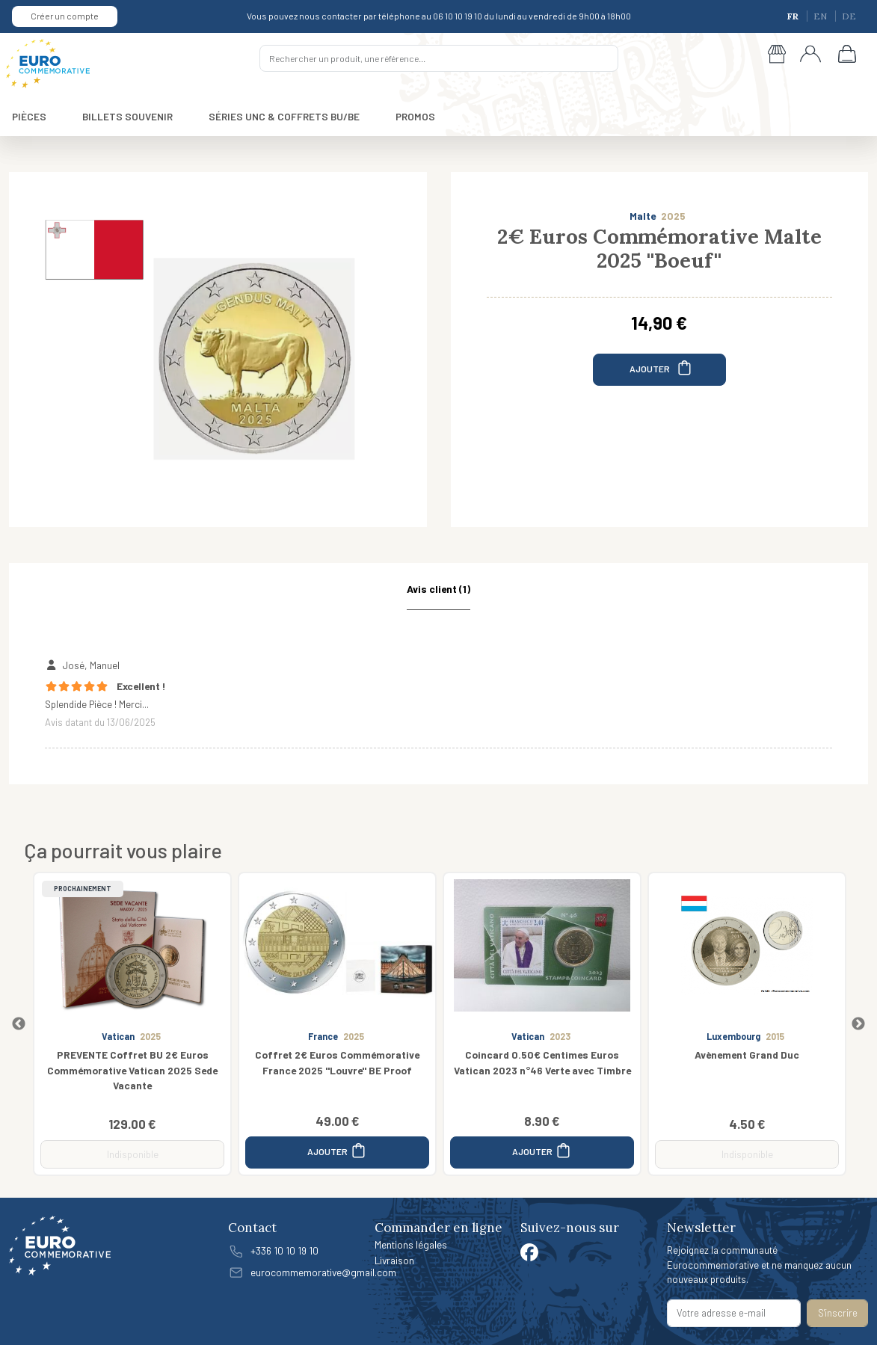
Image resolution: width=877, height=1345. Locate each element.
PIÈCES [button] (29, 116)
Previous (18, 1024)
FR (794, 16)
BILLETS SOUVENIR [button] (127, 116)
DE (849, 16)
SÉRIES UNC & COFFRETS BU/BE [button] (284, 116)
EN (821, 16)
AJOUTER (661, 367)
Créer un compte (65, 15)
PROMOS (415, 116)
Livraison (394, 1260)
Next (858, 1024)
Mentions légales (411, 1244)
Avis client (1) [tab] (438, 588)
